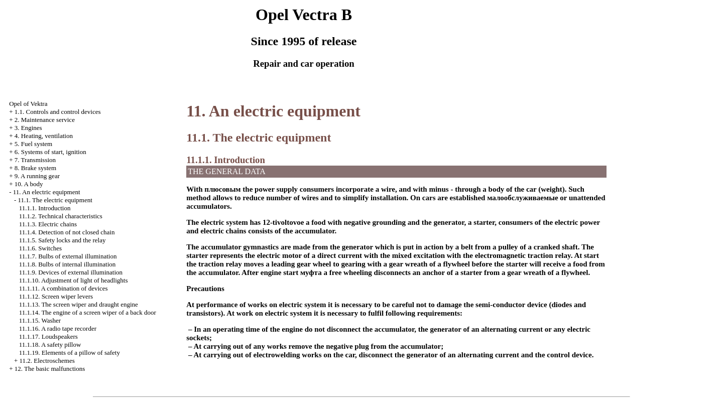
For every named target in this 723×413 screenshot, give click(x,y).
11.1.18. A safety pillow (50, 344)
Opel (28, 103)
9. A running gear (37, 176)
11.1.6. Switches (40, 248)
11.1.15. (40, 320)
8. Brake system (35, 168)
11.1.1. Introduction (45, 208)
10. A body (29, 184)
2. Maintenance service (45, 119)
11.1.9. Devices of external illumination (71, 272)
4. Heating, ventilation (44, 136)
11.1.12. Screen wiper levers (56, 296)
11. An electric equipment (46, 192)
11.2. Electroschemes (46, 360)
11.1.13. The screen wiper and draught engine (78, 304)
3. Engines (28, 127)
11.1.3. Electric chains (48, 224)
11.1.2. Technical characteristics (60, 216)
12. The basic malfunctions (50, 368)
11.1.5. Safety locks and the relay (62, 240)
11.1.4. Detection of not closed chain (67, 232)
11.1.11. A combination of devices (63, 288)
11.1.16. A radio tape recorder (57, 328)
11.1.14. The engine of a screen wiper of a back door (87, 312)
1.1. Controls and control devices (58, 111)
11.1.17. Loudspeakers (48, 336)
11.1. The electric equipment (55, 200)
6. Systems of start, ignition (50, 152)
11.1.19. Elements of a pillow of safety (69, 352)
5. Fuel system (33, 144)
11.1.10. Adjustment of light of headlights (73, 280)
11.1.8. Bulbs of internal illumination (67, 264)
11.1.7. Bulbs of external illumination (68, 256)
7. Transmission (35, 160)
